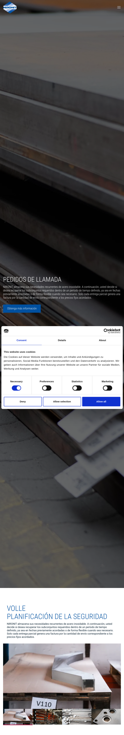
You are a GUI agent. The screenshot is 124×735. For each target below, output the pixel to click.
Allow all (101, 401)
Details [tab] (62, 340)
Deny (23, 401)
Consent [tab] (22, 340)
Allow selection (62, 401)
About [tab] (102, 340)
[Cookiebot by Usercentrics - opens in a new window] (106, 331)
